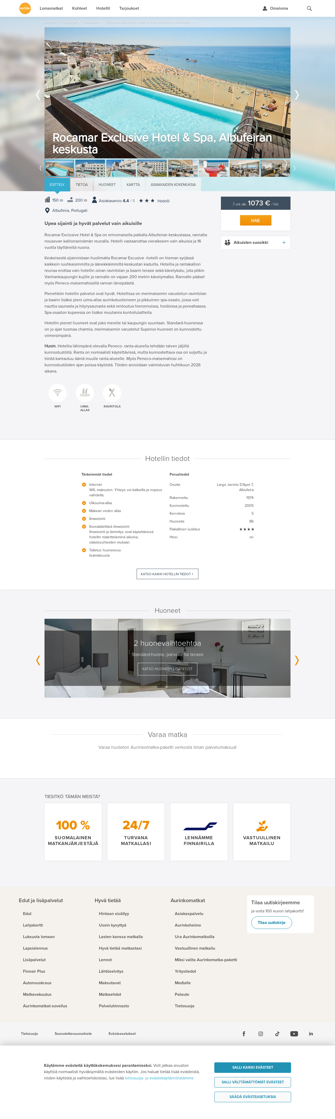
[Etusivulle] (25, 8)
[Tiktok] (277, 1033)
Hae (255, 220)
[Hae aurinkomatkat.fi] (309, 8)
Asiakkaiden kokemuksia (173, 184)
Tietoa (82, 184)
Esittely (57, 184)
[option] (167, 92)
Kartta (133, 184)
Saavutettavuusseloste (73, 1034)
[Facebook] (244, 1033)
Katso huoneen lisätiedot (167, 669)
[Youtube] (294, 1033)
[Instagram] (260, 1033)
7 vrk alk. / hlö (255, 204)
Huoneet (107, 184)
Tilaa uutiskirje (272, 922)
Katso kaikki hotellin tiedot (166, 574)
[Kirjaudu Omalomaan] (275, 8)
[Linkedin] (311, 1033)
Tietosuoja (29, 1034)
